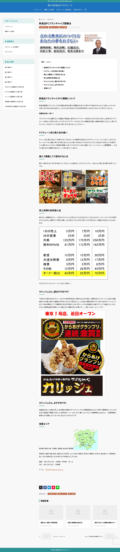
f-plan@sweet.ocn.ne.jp (54, 469)
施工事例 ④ (8, 67)
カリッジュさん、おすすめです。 (54, 85)
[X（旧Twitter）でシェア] (41, 487)
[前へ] (58, 536)
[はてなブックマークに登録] (49, 487)
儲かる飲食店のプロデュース (60, 5)
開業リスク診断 (9, 31)
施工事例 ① (8, 82)
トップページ (9, 26)
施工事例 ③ (8, 72)
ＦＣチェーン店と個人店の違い (54, 71)
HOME (41, 19)
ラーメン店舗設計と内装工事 (13, 97)
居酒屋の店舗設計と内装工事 (14, 101)
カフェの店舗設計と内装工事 (13, 92)
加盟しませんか (54, 27)
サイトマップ (8, 52)
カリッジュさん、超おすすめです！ (55, 81)
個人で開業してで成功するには (54, 74)
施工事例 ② (8, 77)
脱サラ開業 (63, 27)
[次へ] (98, 536)
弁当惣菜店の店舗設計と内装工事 (15, 106)
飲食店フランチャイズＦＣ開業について (57, 67)
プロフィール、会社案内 (12, 47)
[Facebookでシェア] (45, 487)
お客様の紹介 (50, 19)
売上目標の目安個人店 (52, 78)
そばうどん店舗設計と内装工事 (14, 87)
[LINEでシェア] (57, 487)
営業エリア (48, 88)
